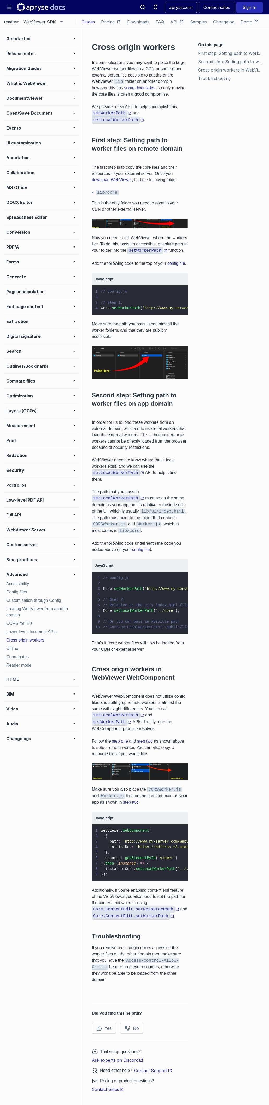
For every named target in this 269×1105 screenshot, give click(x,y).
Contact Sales (108, 1089)
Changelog (223, 22)
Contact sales (216, 7)
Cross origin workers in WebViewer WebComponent (231, 70)
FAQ (160, 22)
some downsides (139, 88)
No (132, 1028)
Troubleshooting (214, 78)
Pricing (111, 22)
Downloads (138, 22)
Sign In (249, 7)
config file (176, 263)
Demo (250, 22)
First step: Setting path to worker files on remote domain (231, 53)
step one (120, 741)
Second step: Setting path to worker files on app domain (231, 61)
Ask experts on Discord (117, 1060)
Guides (88, 22)
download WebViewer (112, 180)
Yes (104, 1028)
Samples (198, 22)
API (177, 22)
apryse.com (180, 7)
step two (145, 741)
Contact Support (153, 1070)
